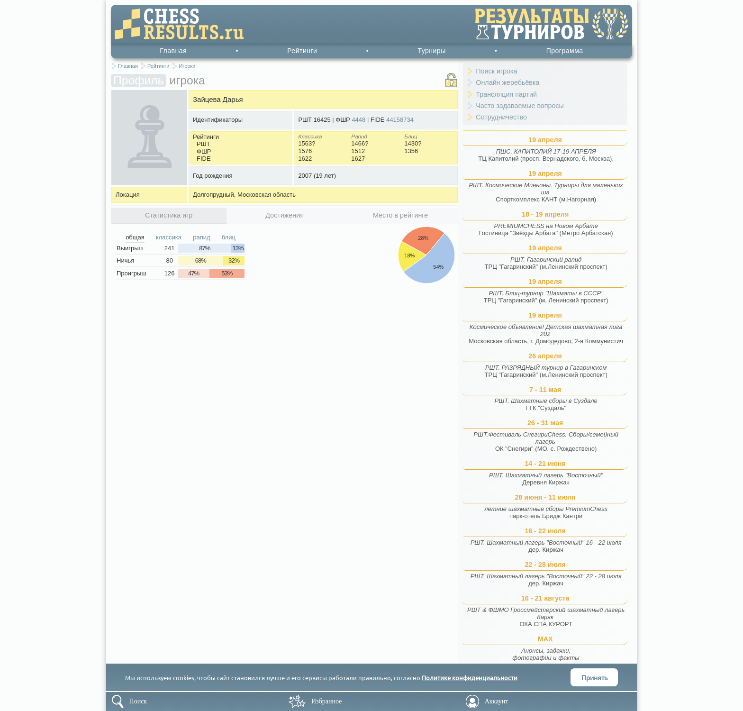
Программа (564, 51)
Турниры (431, 51)
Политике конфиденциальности (469, 678)
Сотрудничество (501, 117)
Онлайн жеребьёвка (507, 82)
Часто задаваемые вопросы (520, 105)
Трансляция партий (506, 94)
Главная (173, 51)
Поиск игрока (496, 71)
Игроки (187, 66)
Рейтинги (302, 51)
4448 (358, 119)
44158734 (400, 119)
